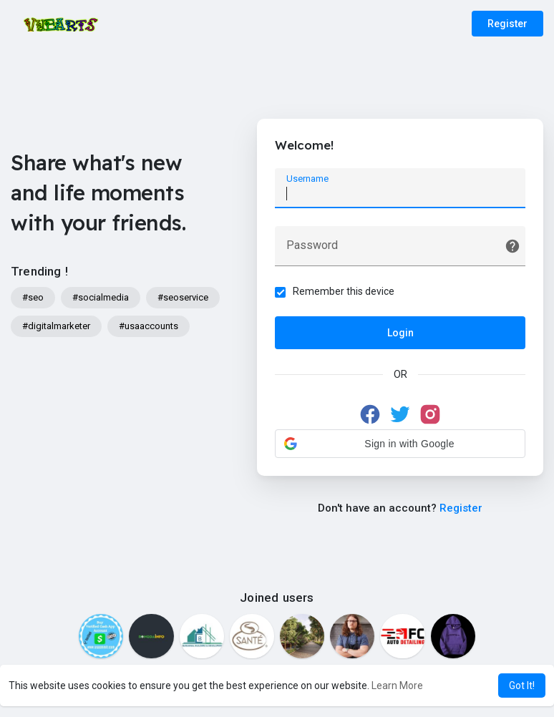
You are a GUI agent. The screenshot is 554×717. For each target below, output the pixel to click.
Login (400, 332)
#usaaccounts (148, 326)
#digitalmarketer (56, 326)
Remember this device (343, 291)
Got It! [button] (522, 685)
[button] (400, 443)
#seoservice (182, 297)
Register (507, 23)
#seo (33, 297)
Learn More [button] (397, 685)
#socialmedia (100, 297)
